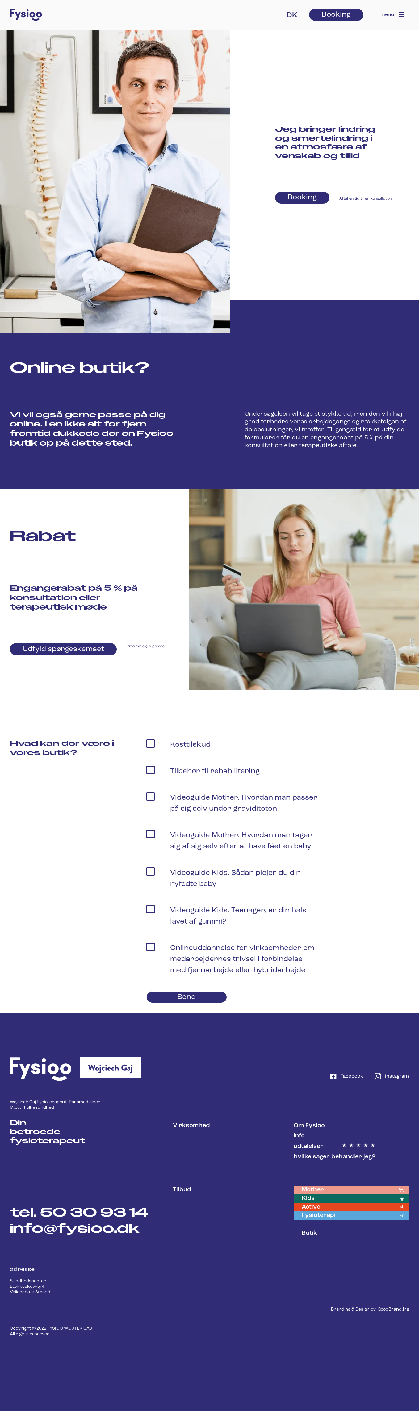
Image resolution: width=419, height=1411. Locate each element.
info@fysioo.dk (74, 1229)
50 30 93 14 (94, 1213)
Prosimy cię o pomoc (146, 645)
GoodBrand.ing (393, 1309)
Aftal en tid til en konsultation (365, 197)
